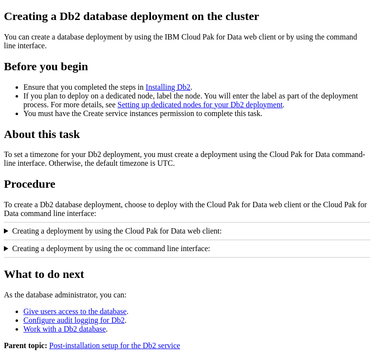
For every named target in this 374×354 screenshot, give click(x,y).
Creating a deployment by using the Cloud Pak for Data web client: (117, 231)
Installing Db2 (168, 87)
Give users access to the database (75, 311)
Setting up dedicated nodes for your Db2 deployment (199, 104)
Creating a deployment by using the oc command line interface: (111, 248)
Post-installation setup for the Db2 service (114, 345)
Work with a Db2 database (64, 329)
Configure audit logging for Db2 (74, 320)
